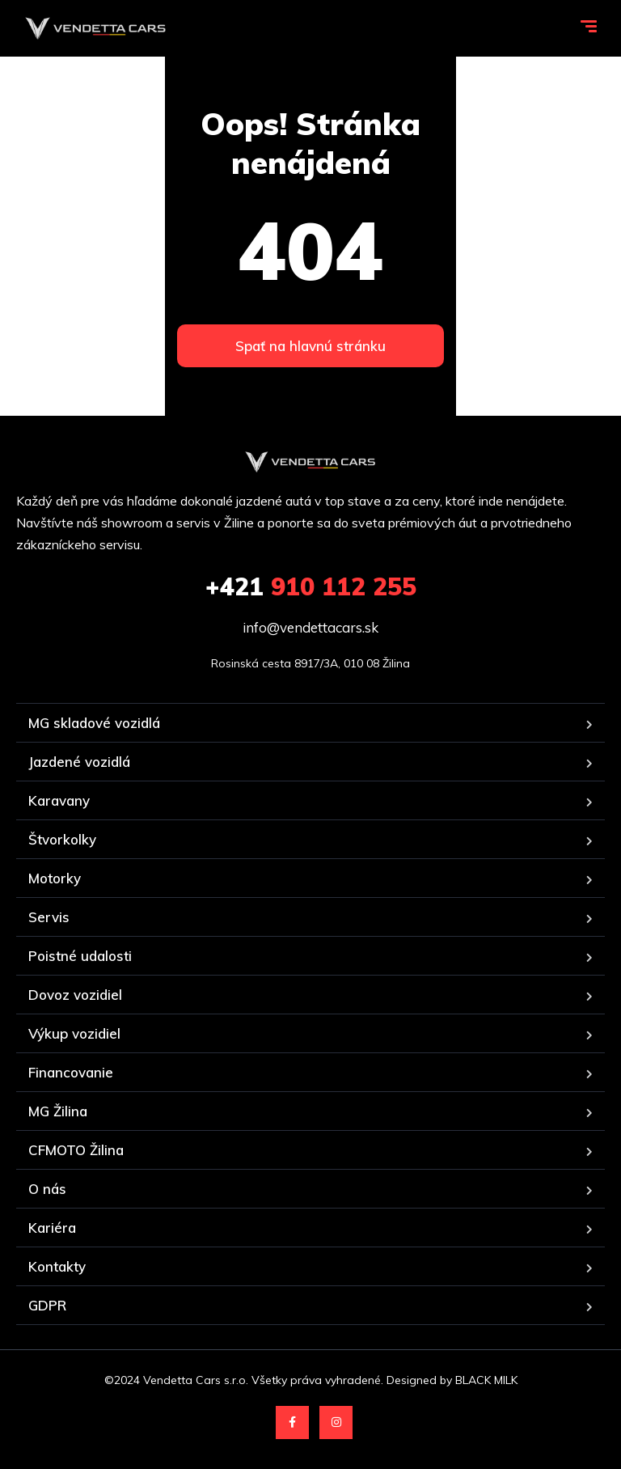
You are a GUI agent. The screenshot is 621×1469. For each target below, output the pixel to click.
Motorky (54, 878)
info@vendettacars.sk (310, 627)
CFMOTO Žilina (76, 1149)
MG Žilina (57, 1111)
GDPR (47, 1305)
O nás (47, 1188)
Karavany (59, 800)
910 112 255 (310, 586)
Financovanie (70, 1072)
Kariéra (52, 1227)
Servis (49, 916)
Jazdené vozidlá (79, 761)
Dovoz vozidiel (75, 994)
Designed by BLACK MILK (452, 1380)
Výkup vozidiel (74, 1033)
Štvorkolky (62, 839)
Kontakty (57, 1266)
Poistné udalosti (80, 955)
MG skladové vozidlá (94, 722)
